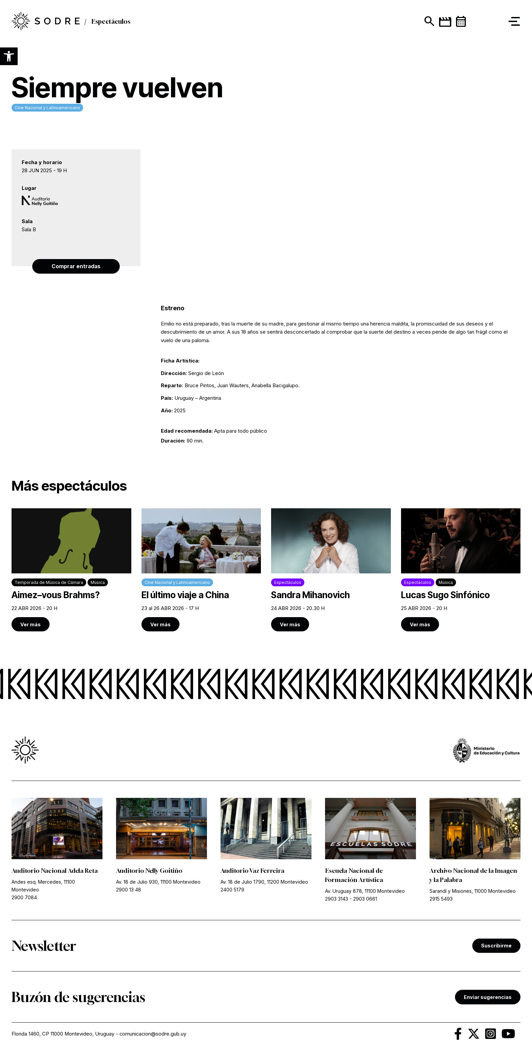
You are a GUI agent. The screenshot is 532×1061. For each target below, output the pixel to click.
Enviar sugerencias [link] (488, 997)
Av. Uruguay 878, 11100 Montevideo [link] (365, 892)
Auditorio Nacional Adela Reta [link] (55, 871)
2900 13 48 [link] (128, 890)
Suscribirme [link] (496, 946)
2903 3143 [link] (336, 899)
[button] (9, 56)
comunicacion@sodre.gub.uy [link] (154, 1034)
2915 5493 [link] (441, 899)
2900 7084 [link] (24, 898)
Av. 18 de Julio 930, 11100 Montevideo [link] (158, 882)
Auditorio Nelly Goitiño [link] (150, 871)
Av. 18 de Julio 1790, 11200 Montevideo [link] (264, 882)
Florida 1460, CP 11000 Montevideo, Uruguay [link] (63, 1034)
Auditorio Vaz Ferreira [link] (253, 871)
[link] (71, 570)
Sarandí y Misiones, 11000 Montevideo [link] (473, 892)
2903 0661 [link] (365, 899)
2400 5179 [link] (232, 890)
